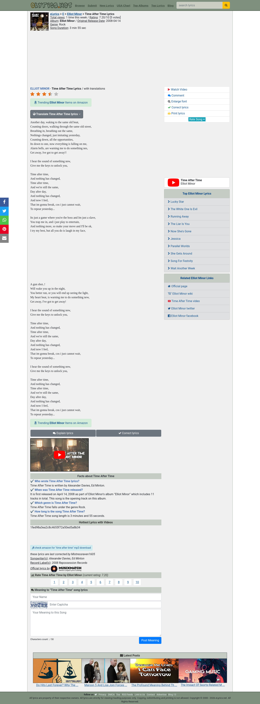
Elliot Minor (74, 14)
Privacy (102, 694)
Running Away (178, 216)
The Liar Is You (179, 224)
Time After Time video (184, 301)
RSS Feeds (127, 694)
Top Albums (140, 5)
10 (137, 582)
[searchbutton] (226, 5)
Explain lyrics (63, 433)
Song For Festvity (180, 261)
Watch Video (177, 89)
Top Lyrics (158, 5)
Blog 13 (172, 694)
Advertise (162, 694)
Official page (177, 286)
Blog (170, 5)
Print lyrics (176, 113)
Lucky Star (176, 201)
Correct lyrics (128, 433)
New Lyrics (107, 5)
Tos (118, 694)
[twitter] (96, 694)
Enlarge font (177, 101)
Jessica (174, 238)
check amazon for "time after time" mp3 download (61, 547)
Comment (176, 95)
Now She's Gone (179, 231)
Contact (151, 694)
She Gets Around (180, 253)
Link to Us (140, 694)
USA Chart (123, 5)
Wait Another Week (181, 268)
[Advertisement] (130, 58)
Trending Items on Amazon (61, 102)
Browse (80, 5)
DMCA (111, 694)
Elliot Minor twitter (181, 308)
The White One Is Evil (182, 209)
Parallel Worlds (179, 246)
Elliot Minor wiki (180, 293)
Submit (92, 5)
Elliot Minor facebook (183, 316)
